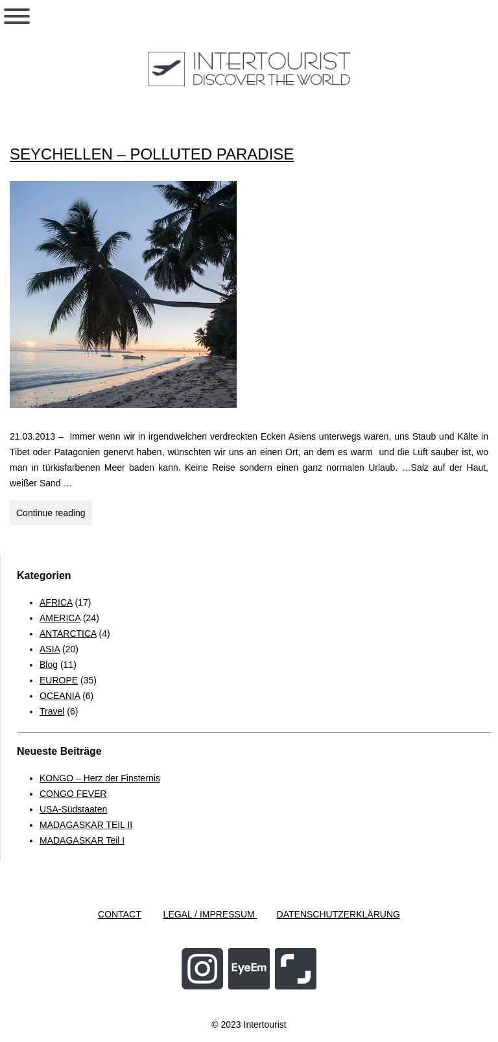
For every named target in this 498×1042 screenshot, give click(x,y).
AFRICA (56, 602)
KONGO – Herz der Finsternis (100, 778)
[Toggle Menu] (17, 16)
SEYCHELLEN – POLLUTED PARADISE (152, 154)
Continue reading (54, 514)
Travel (52, 711)
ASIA (50, 649)
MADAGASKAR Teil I (82, 840)
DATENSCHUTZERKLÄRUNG (338, 914)
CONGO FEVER (73, 793)
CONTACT (119, 914)
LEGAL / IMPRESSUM (210, 914)
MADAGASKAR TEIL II (86, 825)
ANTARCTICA (68, 633)
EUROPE (59, 680)
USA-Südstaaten (73, 809)
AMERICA (60, 618)
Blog (49, 664)
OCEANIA (60, 696)
